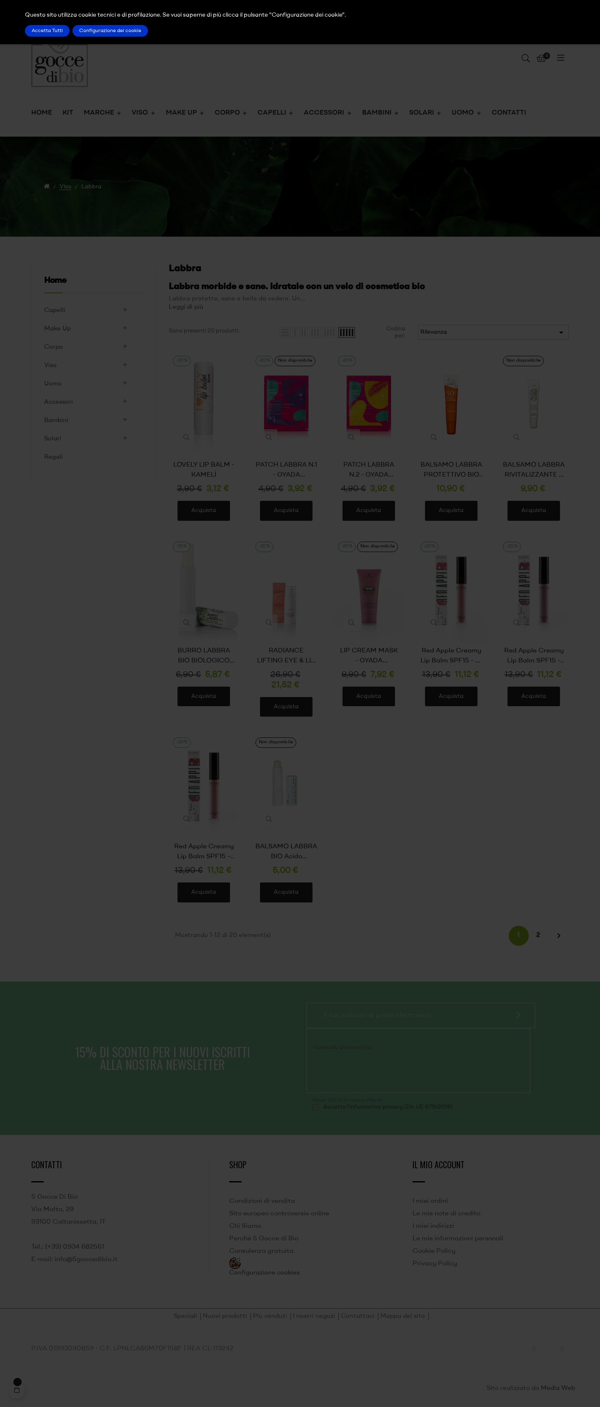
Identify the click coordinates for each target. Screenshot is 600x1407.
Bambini (56, 420)
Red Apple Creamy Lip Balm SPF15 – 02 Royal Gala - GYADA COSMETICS (534, 656)
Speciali (185, 1316)
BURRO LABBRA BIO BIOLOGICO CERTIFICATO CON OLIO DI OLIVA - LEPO (204, 656)
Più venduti (270, 1316)
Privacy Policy (434, 1263)
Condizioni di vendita (262, 1201)
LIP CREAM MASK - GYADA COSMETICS (369, 656)
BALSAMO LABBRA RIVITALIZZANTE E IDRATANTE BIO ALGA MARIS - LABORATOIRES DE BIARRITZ (534, 471)
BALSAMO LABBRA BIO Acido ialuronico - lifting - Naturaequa (286, 852)
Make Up (57, 329)
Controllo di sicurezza (342, 1047)
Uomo (53, 384)
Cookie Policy (433, 1251)
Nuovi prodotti (225, 1316)
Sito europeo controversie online (279, 1213)
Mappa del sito (402, 1316)
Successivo (559, 936)
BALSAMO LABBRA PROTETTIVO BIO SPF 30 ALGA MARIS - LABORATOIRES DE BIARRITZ (451, 471)
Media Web (558, 1388)
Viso (50, 365)
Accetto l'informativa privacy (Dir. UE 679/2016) (388, 1107)
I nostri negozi (314, 1316)
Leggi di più (186, 307)
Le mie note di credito (446, 1213)
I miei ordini (430, 1201)
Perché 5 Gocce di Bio (263, 1238)
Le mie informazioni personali (457, 1238)
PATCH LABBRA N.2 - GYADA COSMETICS (368, 471)
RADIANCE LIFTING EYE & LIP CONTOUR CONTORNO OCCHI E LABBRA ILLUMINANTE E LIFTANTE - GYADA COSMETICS (286, 656)
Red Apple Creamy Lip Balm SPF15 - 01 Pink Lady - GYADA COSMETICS (451, 656)
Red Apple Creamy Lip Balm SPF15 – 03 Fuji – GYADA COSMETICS (204, 852)
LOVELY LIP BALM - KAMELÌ (203, 470)
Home (55, 281)
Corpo (53, 347)
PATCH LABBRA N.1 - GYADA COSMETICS (286, 471)
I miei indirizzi (433, 1226)
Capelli (54, 310)
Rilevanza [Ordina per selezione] (493, 332)
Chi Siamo (245, 1226)
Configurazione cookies (264, 1273)
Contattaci (358, 1316)
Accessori (58, 402)
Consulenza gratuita (261, 1251)
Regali (53, 457)
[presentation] (369, 1070)
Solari (52, 439)
